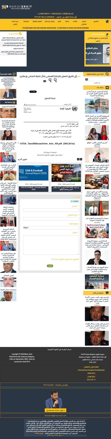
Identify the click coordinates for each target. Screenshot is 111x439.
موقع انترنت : (74, 223)
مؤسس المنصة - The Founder (55, 385)
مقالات (75, 21)
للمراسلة (26, 21)
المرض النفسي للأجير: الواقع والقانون (97, 144)
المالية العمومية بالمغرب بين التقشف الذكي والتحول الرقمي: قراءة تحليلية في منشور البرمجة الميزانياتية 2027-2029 (8, 234)
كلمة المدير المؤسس (98, 34)
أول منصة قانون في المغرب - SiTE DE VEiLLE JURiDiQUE (55, 17)
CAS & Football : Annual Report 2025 (33, 188)
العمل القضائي (83, 23)
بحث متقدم (97, 83)
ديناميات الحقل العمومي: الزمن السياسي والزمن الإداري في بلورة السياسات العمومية (8, 211)
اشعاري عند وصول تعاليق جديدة (66, 259)
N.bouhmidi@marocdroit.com (55, 415)
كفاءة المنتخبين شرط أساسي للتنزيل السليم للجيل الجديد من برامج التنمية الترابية (13, 52)
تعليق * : (75, 232)
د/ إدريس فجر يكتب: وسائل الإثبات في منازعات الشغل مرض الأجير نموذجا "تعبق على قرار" (97, 326)
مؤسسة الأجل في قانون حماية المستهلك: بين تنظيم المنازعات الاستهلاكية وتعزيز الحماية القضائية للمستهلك (97, 195)
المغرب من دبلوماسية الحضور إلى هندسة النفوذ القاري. (8, 167)
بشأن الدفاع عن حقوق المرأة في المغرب (97, 39)
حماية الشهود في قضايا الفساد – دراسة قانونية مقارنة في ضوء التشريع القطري (97, 269)
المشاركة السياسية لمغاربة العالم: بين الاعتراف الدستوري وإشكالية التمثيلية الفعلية (14, 44)
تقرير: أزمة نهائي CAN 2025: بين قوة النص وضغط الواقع (66, 188)
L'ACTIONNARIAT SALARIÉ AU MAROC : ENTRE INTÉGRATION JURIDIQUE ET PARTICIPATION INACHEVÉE (8, 82)
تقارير (59, 21)
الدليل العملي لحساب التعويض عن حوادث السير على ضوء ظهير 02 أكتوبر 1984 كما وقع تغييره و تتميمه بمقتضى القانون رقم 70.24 (97, 168)
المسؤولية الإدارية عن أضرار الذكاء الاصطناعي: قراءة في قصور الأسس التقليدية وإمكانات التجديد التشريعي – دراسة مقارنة (97, 119)
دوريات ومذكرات (49, 21)
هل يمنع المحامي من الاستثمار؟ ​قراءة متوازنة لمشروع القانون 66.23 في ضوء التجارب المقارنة (8, 257)
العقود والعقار (37, 21)
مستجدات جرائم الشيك (8, 290)
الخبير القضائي (8, 275)
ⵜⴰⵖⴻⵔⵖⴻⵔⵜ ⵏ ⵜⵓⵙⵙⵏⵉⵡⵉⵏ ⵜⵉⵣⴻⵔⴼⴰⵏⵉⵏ (55, 14)
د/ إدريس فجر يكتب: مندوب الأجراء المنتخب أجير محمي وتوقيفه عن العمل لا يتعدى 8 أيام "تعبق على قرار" (97, 300)
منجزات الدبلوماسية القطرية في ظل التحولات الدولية (97, 219)
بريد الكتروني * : (73, 215)
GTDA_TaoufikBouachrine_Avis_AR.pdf (41, 143)
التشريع (96, 21)
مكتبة (67, 21)
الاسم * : (75, 206)
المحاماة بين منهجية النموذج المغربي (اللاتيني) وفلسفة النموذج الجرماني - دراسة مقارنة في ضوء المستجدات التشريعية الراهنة (97, 244)
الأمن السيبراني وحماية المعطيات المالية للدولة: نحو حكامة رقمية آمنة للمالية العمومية (13, 39)
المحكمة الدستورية (18, 48)
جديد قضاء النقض (15, 23)
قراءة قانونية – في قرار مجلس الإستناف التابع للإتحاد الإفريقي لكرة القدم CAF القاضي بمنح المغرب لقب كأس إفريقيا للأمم (8, 188)
